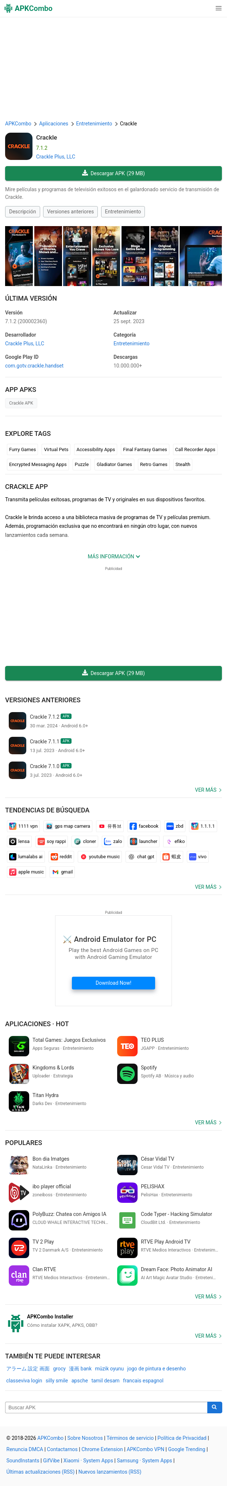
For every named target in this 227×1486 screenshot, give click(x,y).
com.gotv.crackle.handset (34, 366)
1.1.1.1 (203, 826)
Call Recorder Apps (195, 449)
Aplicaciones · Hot (37, 1024)
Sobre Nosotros (85, 1438)
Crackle (46, 137)
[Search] (214, 1407)
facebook (144, 826)
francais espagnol (143, 1380)
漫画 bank (80, 1368)
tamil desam (105, 1380)
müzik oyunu (109, 1368)
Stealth (183, 464)
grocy (59, 1368)
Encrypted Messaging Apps (38, 464)
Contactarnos (62, 1449)
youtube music (100, 856)
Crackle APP (26, 486)
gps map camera (68, 826)
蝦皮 (171, 856)
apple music (26, 872)
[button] (204, 8)
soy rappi (52, 841)
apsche (80, 1380)
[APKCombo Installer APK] (113, 1321)
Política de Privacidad (182, 1438)
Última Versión (31, 298)
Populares (23, 1142)
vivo (198, 856)
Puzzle (82, 464)
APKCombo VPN (145, 1449)
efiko (175, 841)
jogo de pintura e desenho (156, 1368)
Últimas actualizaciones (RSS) (41, 1472)
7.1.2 (26, 321)
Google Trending (186, 1449)
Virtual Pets (56, 449)
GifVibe (51, 1460)
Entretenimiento (123, 211)
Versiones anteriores (70, 211)
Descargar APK (113, 173)
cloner (85, 841)
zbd (174, 826)
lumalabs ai (26, 856)
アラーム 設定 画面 (28, 1368)
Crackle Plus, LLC (55, 157)
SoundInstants (23, 1460)
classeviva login (24, 1380)
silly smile (57, 1380)
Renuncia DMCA (25, 1449)
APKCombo (18, 123)
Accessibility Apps (95, 449)
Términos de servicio (130, 1438)
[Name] (106, 1407)
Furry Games (22, 449)
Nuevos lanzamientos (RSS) (110, 1472)
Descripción (22, 211)
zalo (113, 841)
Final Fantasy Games (145, 449)
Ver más (205, 790)
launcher (143, 841)
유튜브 (110, 826)
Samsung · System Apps (144, 1460)
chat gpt (141, 856)
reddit (61, 856)
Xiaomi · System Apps (88, 1460)
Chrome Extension (102, 1449)
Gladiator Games (114, 464)
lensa (19, 841)
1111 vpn (23, 826)
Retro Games (154, 464)
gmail (62, 872)
